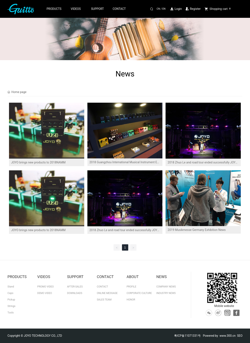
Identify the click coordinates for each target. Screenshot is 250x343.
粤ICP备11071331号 (187, 335)
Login (179, 8)
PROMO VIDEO (45, 286)
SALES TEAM (104, 299)
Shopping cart (217, 9)
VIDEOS (76, 8)
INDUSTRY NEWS (166, 293)
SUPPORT (97, 8)
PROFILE (131, 286)
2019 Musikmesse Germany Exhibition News (197, 230)
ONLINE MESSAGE (107, 293)
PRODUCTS (54, 8)
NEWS (161, 276)
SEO (239, 335)
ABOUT (133, 276)
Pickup (11, 299)
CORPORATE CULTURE (139, 293)
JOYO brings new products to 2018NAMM (38, 162)
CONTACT (119, 8)
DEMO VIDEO (44, 293)
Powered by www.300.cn (219, 335)
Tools (11, 312)
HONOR (131, 299)
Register (195, 8)
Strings (12, 306)
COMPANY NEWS (166, 286)
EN (163, 8)
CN (158, 8)
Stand (11, 286)
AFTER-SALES (75, 286)
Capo (10, 293)
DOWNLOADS (74, 293)
